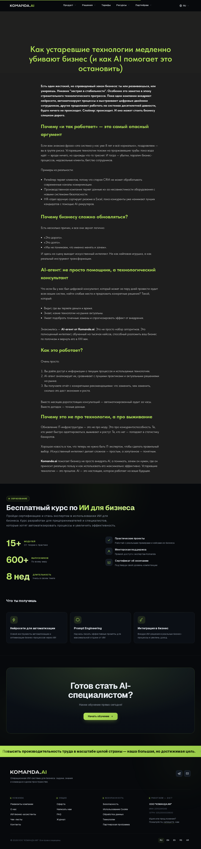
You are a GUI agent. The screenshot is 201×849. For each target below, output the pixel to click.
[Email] (187, 773)
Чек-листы (16, 819)
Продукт (69, 5)
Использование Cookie (115, 809)
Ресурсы (123, 5)
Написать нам (64, 809)
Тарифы (106, 5)
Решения (89, 5)
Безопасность (111, 804)
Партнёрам (144, 5)
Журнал (61, 819)
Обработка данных (113, 814)
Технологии (109, 819)
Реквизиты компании (21, 804)
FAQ (59, 814)
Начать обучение (100, 718)
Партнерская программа (116, 824)
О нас (13, 809)
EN (168, 840)
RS (181, 840)
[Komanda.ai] (22, 5)
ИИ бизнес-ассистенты (23, 814)
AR (187, 840)
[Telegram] (179, 773)
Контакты (15, 824)
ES (174, 840)
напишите (169, 822)
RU (161, 840)
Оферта (61, 804)
